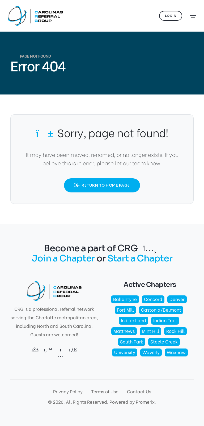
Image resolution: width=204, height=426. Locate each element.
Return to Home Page (102, 185)
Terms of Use (104, 391)
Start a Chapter (139, 259)
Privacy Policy (68, 391)
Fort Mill (125, 309)
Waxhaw (176, 352)
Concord (153, 299)
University (124, 352)
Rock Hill (175, 331)
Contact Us (139, 391)
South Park (131, 341)
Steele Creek (164, 341)
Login (171, 16)
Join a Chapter (63, 259)
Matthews (124, 331)
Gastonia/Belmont (161, 309)
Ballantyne (125, 299)
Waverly (151, 352)
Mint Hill (150, 331)
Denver (177, 299)
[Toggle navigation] (193, 16)
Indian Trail (165, 320)
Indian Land (133, 320)
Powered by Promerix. (132, 401)
